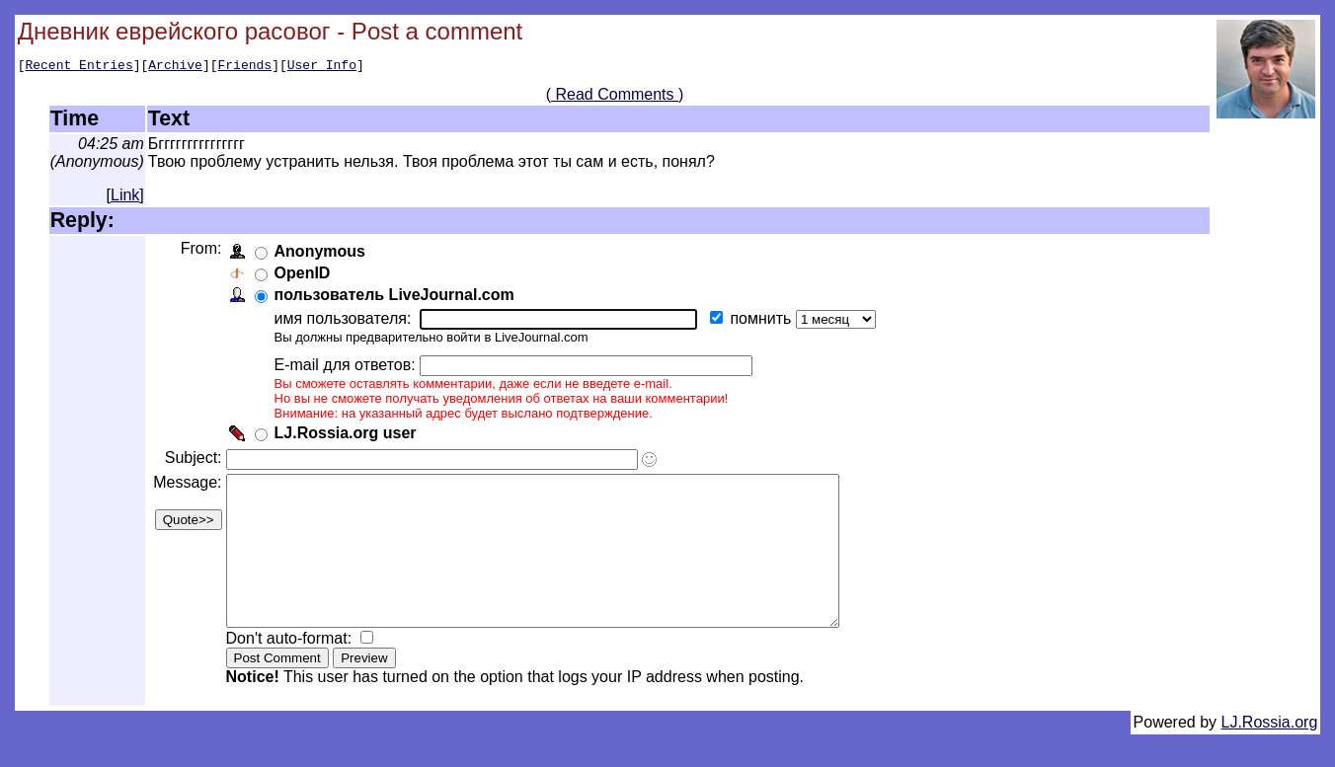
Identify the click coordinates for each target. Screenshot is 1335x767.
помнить (766, 321)
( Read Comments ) (615, 97)
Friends (245, 67)
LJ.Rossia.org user (348, 435)
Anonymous (322, 254)
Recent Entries (78, 67)
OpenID (305, 276)
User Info (321, 67)
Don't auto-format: (294, 670)
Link (125, 198)
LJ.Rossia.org (1269, 754)
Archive (175, 67)
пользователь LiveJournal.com (397, 297)
